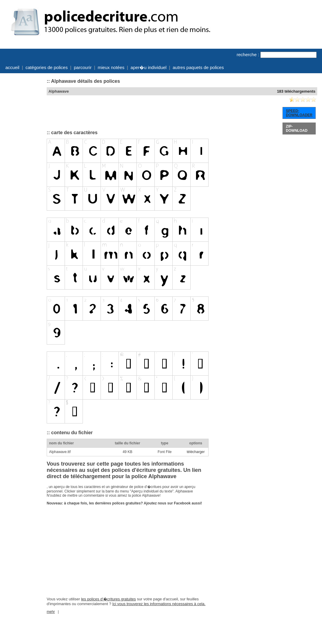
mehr (51, 612)
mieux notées (111, 67)
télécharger (196, 452)
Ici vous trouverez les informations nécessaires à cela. (158, 604)
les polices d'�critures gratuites (108, 599)
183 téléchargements (296, 91)
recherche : (248, 54)
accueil (12, 67)
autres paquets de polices (198, 67)
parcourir (83, 67)
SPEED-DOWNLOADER (299, 113)
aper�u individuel (148, 67)
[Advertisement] (23, 165)
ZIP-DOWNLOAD (296, 128)
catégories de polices (46, 67)
